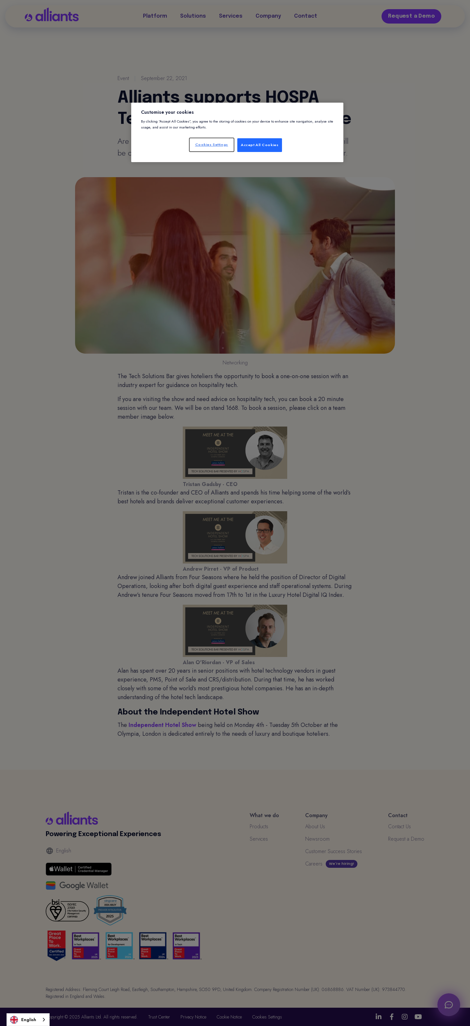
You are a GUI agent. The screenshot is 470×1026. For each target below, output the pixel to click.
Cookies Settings (211, 144)
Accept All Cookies (259, 144)
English (23, 1020)
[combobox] (28, 1019)
